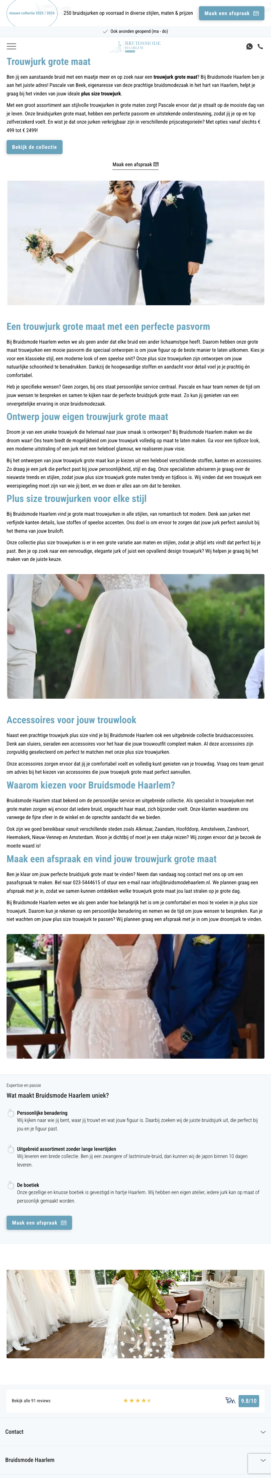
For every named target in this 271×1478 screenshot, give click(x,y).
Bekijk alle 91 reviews (31, 1401)
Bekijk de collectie (34, 147)
